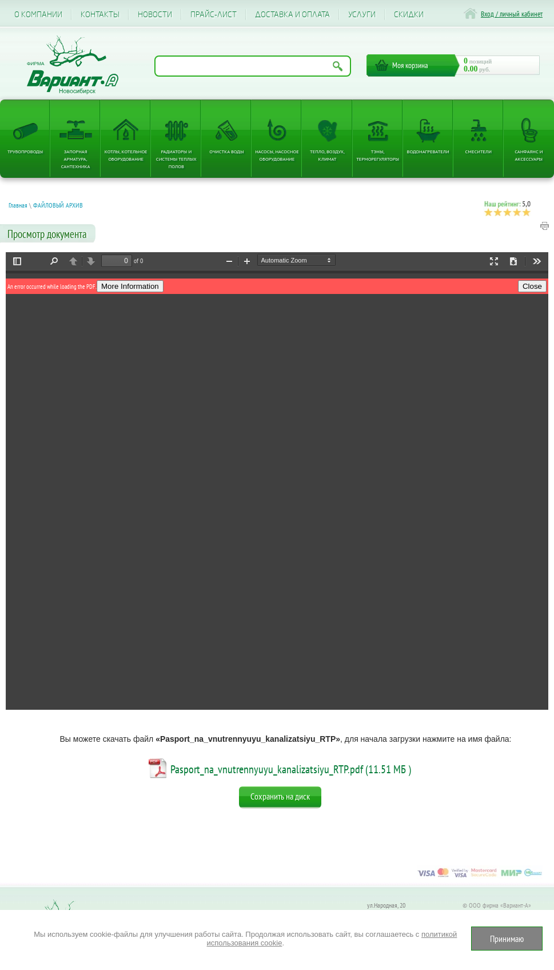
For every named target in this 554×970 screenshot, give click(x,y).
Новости (155, 14)
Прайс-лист (213, 14)
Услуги (362, 14)
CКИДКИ (409, 14)
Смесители (478, 151)
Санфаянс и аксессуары (529, 155)
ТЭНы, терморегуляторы (377, 155)
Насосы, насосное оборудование (277, 155)
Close (532, 286)
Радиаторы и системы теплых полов (176, 158)
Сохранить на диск (280, 796)
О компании (38, 14)
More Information (130, 286)
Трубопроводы (25, 151)
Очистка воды (226, 151)
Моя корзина (410, 65)
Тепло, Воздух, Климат (327, 155)
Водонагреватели (428, 151)
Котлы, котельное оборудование (126, 155)
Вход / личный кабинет (512, 14)
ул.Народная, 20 (386, 905)
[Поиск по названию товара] (252, 66)
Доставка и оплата (292, 14)
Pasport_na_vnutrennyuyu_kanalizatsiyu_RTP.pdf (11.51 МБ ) (290, 769)
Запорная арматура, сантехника (75, 158)
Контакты (100, 14)
